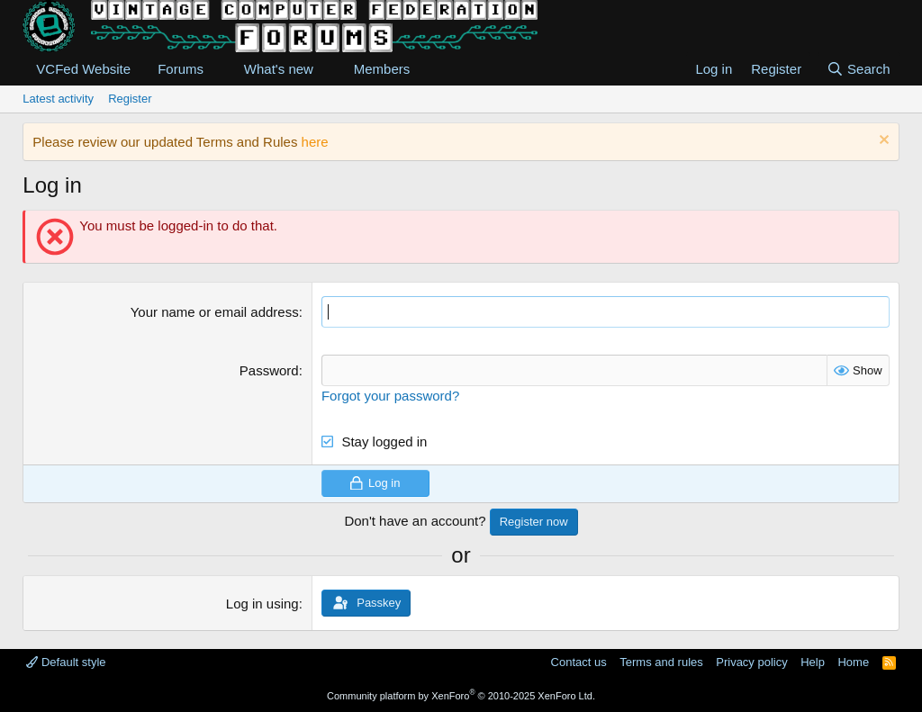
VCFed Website (83, 69)
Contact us (579, 662)
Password (269, 370)
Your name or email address (215, 312)
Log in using (262, 603)
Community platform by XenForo (461, 695)
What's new (278, 69)
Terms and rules (660, 662)
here (315, 141)
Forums (180, 69)
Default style (65, 662)
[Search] (858, 69)
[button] (217, 69)
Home (853, 662)
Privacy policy (751, 662)
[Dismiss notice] (882, 141)
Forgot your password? (390, 395)
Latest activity (58, 98)
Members (382, 69)
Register (129, 98)
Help (812, 662)
